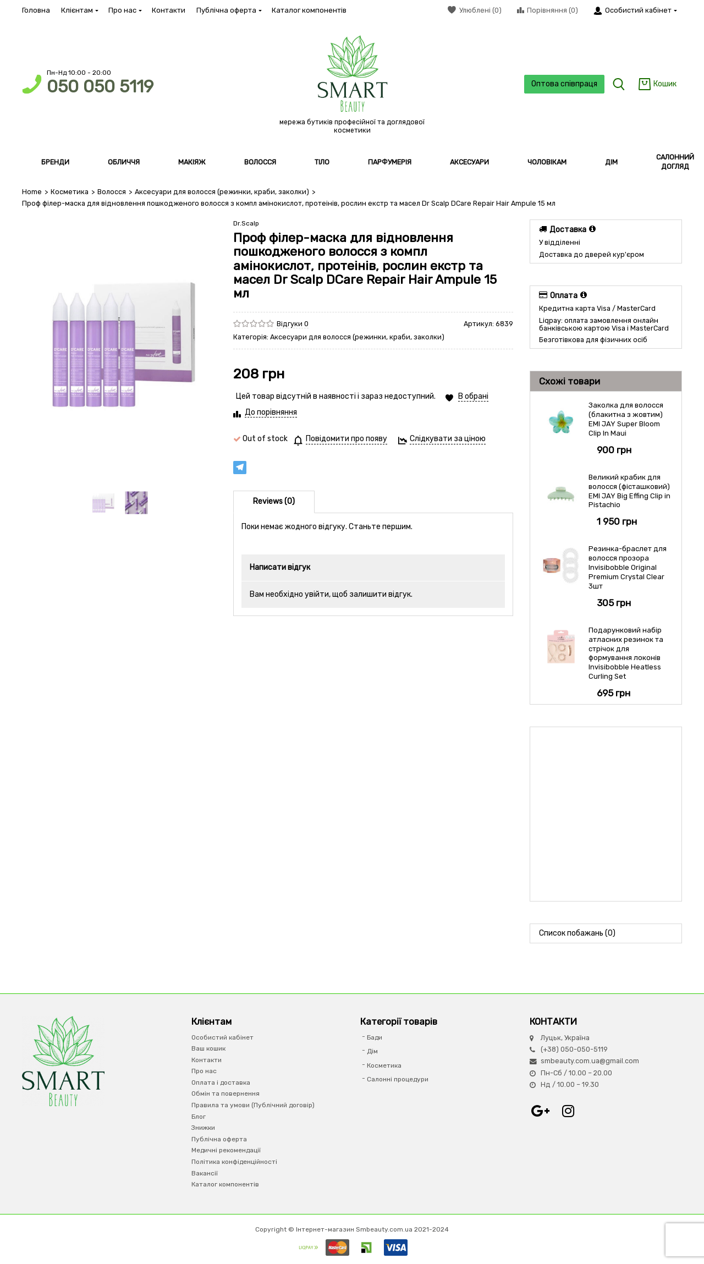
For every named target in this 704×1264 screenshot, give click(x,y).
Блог (198, 1116)
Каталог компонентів (309, 10)
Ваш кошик (208, 1048)
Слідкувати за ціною (448, 438)
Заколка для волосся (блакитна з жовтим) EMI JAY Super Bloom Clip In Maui (625, 419)
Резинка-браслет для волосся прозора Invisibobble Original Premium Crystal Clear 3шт (627, 567)
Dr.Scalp (246, 223)
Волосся (111, 192)
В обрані (473, 396)
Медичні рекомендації (226, 1150)
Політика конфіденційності (234, 1162)
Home (32, 192)
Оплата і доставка (220, 1082)
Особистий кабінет (222, 1037)
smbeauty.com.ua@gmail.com (590, 1061)
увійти (317, 594)
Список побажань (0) (577, 933)
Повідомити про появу (346, 438)
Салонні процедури (397, 1079)
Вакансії (204, 1173)
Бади (374, 1037)
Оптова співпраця (564, 84)
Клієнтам (79, 10)
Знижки (203, 1127)
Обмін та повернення (225, 1093)
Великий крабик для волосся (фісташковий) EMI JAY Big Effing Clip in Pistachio (629, 491)
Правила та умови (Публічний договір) (253, 1105)
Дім (372, 1051)
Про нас (124, 10)
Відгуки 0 (293, 324)
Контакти (168, 10)
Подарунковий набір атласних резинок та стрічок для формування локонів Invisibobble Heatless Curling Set (625, 653)
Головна (36, 10)
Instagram (568, 1111)
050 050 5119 (100, 86)
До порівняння (271, 412)
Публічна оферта (228, 10)
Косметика (70, 192)
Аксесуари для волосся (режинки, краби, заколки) (222, 192)
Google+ (541, 1111)
